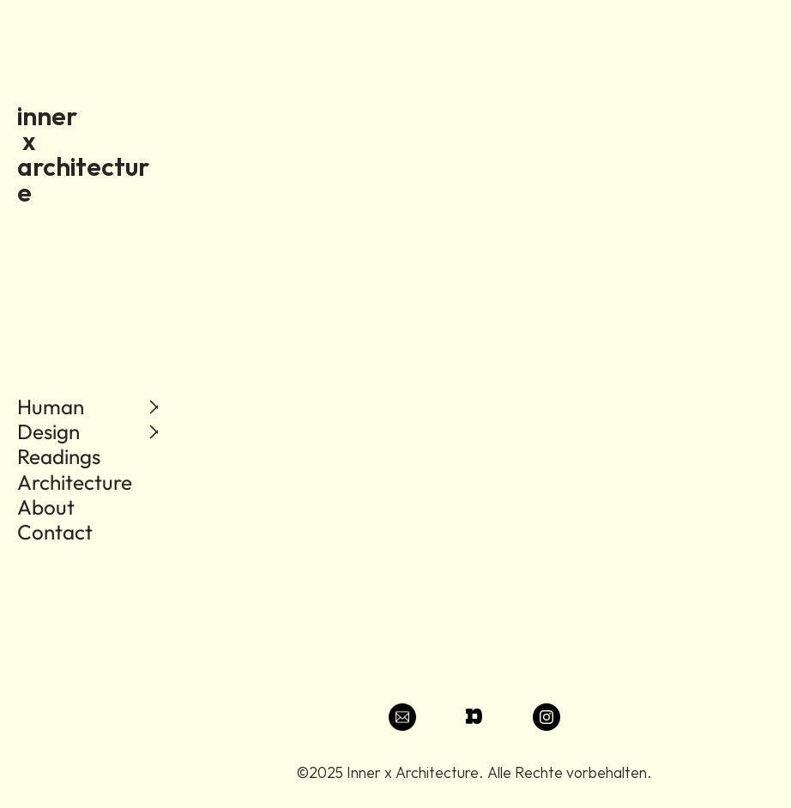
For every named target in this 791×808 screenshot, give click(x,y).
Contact (55, 532)
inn (34, 115)
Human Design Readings (58, 431)
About (48, 507)
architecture (83, 179)
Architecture (74, 482)
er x (78, 128)
